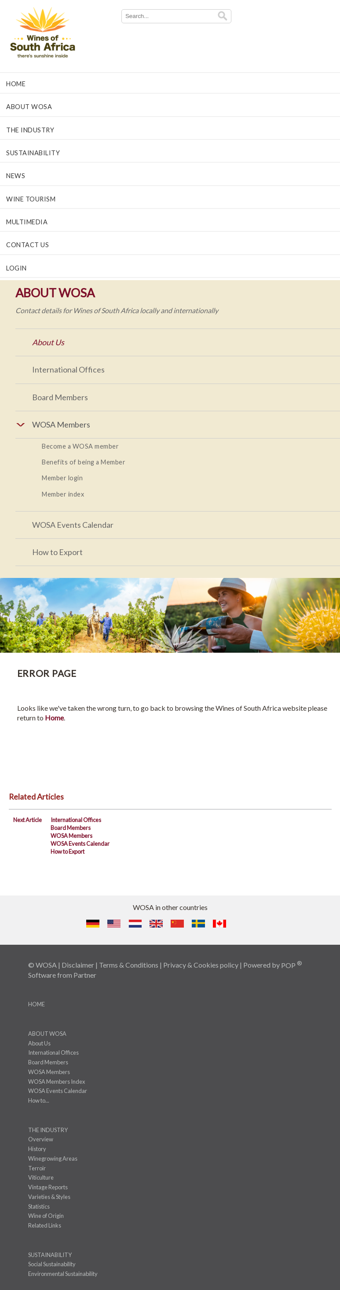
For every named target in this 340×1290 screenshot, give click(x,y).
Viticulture (41, 1177)
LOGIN (16, 268)
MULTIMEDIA (27, 222)
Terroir (37, 1168)
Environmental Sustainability (63, 1273)
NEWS (15, 175)
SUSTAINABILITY (33, 153)
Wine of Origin (46, 1215)
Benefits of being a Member (83, 462)
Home (54, 717)
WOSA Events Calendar (72, 525)
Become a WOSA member (80, 446)
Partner (84, 975)
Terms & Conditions (128, 965)
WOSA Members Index (56, 1081)
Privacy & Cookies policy (200, 965)
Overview (40, 1139)
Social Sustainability (52, 1264)
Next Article (27, 819)
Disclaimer (78, 965)
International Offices (68, 369)
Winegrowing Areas (52, 1158)
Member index (63, 494)
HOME (16, 84)
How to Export (57, 552)
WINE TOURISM (30, 199)
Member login (62, 478)
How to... (38, 1100)
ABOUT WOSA (29, 106)
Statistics (39, 1206)
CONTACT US (27, 244)
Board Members (60, 397)
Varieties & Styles (49, 1196)
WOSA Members (71, 835)
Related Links (44, 1225)
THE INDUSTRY (30, 130)
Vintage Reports (48, 1187)
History (37, 1148)
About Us (48, 342)
